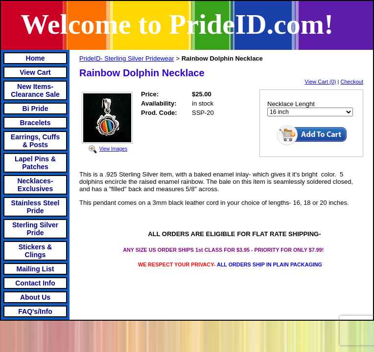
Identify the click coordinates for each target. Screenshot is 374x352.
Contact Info (35, 283)
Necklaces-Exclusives (35, 185)
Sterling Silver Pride (35, 229)
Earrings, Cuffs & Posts (35, 141)
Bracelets (35, 123)
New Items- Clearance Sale (35, 90)
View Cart (35, 72)
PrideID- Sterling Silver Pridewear (126, 58)
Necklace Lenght (291, 104)
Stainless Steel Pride (35, 207)
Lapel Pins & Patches (35, 163)
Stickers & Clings (35, 251)
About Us (35, 297)
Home (35, 58)
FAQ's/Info (35, 311)
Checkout (352, 82)
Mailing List (35, 269)
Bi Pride (35, 108)
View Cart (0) (320, 82)
